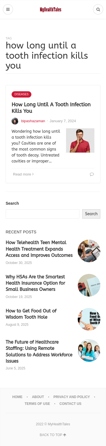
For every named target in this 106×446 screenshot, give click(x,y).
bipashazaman (33, 121)
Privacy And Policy (71, 397)
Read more (23, 174)
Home (17, 397)
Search (12, 203)
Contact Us (70, 404)
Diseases (21, 94)
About (38, 397)
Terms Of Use (37, 404)
